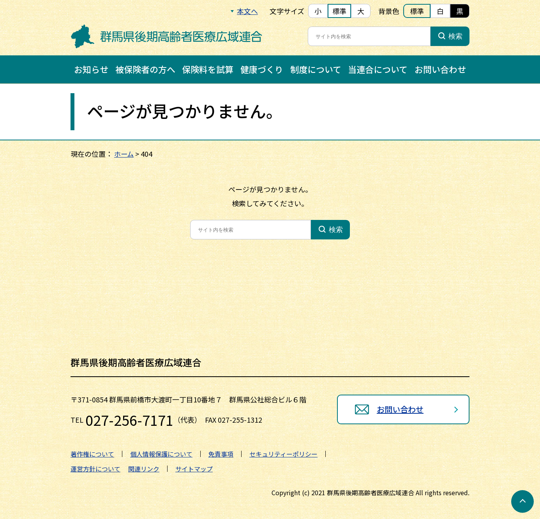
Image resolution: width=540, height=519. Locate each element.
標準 (339, 11)
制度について (315, 69)
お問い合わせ (440, 69)
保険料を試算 (207, 69)
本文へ (247, 11)
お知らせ (91, 69)
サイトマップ (194, 468)
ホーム (124, 154)
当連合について (378, 69)
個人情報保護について (161, 454)
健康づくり (261, 69)
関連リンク (143, 468)
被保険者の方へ (145, 69)
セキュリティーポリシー (283, 454)
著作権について (92, 454)
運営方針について (95, 468)
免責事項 (220, 454)
